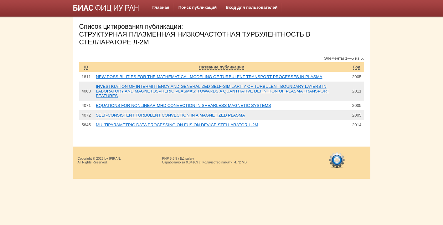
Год (356, 67)
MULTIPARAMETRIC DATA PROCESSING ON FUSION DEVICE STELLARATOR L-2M (177, 124)
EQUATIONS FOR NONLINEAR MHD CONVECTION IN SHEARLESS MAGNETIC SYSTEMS (183, 105)
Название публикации (221, 67)
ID (86, 67)
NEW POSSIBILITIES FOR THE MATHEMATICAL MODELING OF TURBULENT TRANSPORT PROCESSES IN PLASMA (209, 76)
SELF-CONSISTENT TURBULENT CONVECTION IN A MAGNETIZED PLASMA (170, 115)
